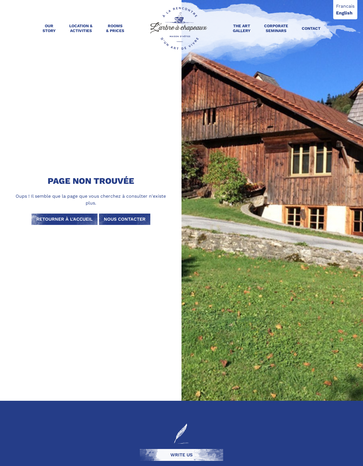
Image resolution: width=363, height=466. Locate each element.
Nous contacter (124, 219)
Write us (181, 454)
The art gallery (241, 28)
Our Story (49, 28)
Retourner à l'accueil (64, 219)
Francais (345, 6)
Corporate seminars (276, 28)
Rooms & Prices (115, 28)
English (344, 13)
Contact (311, 28)
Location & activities (80, 28)
